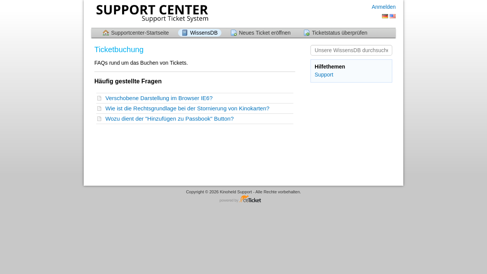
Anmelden (384, 7)
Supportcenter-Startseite (140, 33)
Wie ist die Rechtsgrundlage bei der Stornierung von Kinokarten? (188, 108)
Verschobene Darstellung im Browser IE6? (160, 98)
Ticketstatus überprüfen (340, 33)
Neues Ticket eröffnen (265, 33)
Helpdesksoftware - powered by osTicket (243, 199)
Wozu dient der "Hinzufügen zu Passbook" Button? (171, 118)
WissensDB (204, 33)
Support (324, 75)
